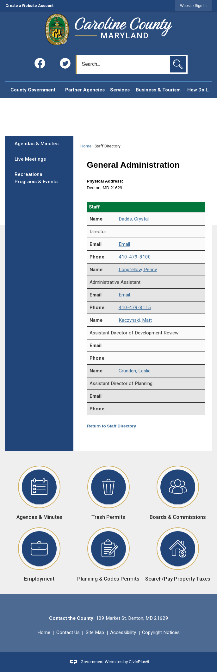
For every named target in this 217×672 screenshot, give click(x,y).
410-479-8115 (135, 307)
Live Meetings (30, 159)
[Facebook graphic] (39, 63)
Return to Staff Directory (111, 426)
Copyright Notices (161, 632)
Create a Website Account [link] (29, 5)
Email (124, 244)
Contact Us (68, 632)
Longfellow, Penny (138, 269)
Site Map (95, 632)
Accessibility (123, 632)
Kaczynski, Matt (135, 320)
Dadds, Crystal (134, 219)
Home (85, 146)
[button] (178, 64)
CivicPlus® (139, 661)
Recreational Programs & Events (36, 177)
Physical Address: (105, 181)
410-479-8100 (135, 257)
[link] (193, 5)
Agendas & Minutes (37, 143)
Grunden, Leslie (135, 371)
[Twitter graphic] (65, 63)
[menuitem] (33, 90)
